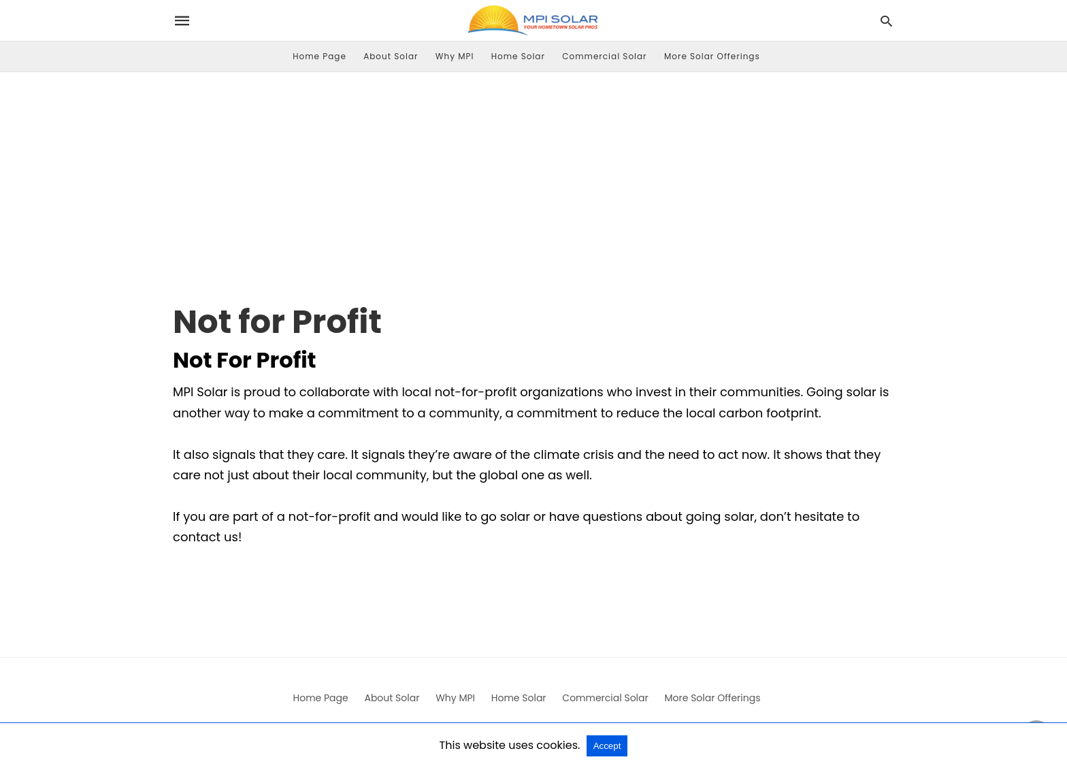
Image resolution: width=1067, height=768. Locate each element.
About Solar (390, 56)
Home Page (319, 56)
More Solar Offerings (712, 56)
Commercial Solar (604, 56)
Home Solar (518, 56)
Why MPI (455, 56)
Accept (607, 746)
